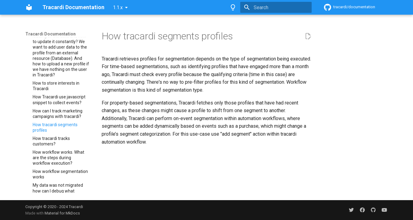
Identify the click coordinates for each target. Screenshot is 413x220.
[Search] (276, 7)
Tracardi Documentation (50, 33)
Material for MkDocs (62, 213)
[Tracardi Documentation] (29, 7)
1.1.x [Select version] (118, 7)
